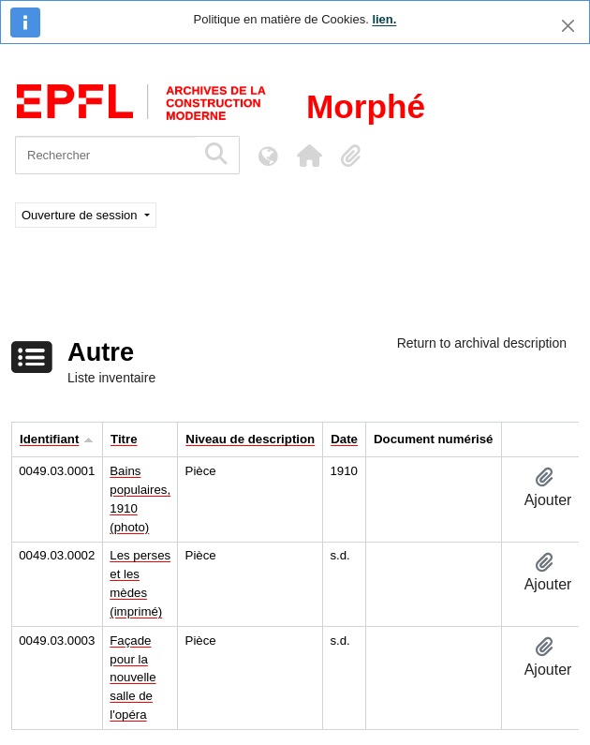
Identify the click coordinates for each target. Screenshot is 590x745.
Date (344, 439)
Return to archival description (482, 342)
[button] (309, 155)
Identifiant (49, 439)
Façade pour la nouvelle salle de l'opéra (132, 678)
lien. (384, 19)
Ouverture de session (81, 215)
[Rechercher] (105, 155)
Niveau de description (250, 439)
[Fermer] (568, 26)
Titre (124, 439)
